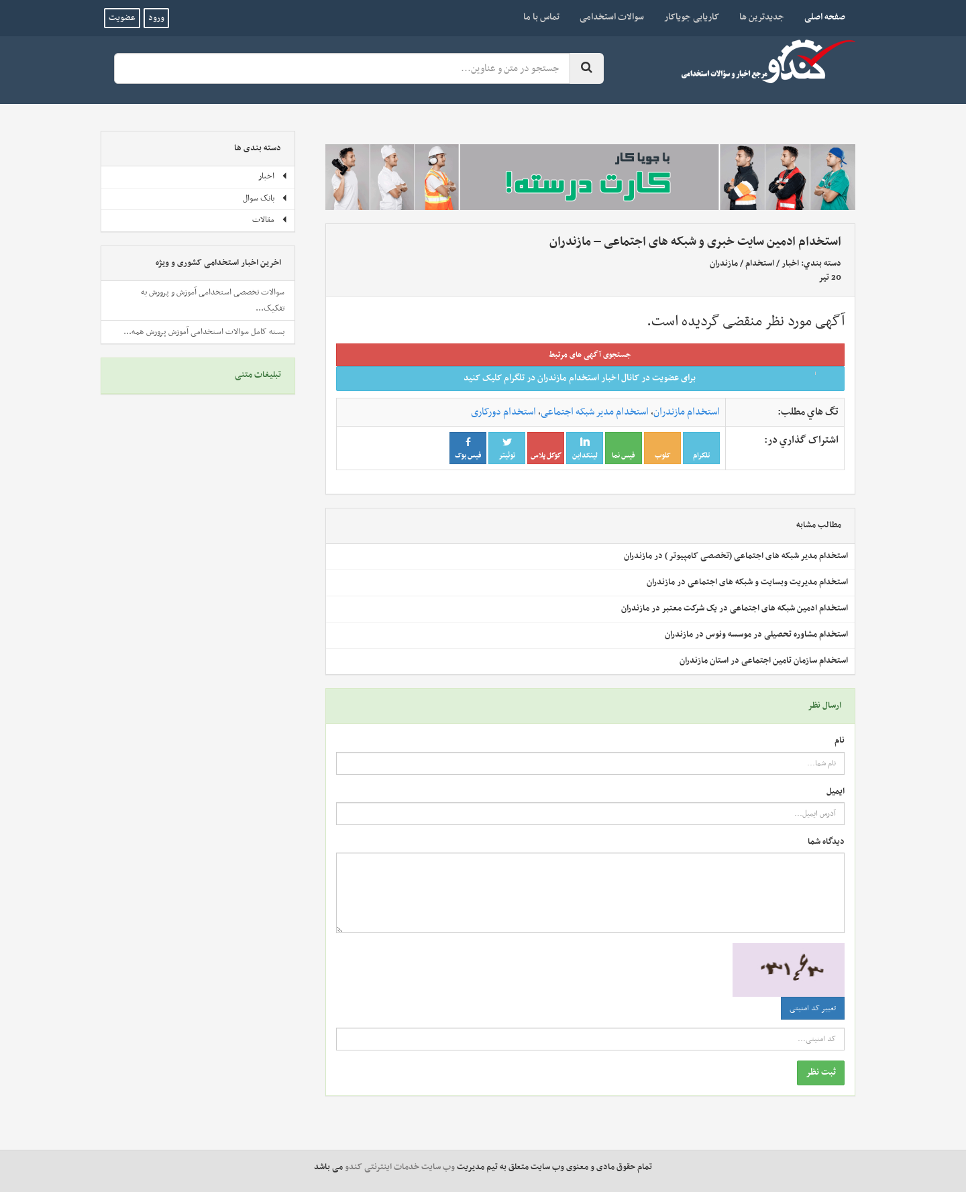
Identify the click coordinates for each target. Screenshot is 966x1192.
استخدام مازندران (686, 412)
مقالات (270, 220)
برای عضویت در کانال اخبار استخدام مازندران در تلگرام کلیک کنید (650, 378)
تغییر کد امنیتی (813, 1008)
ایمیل (835, 792)
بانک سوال (265, 198)
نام (840, 741)
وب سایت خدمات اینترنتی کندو (400, 1167)
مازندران (724, 263)
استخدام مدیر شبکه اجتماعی (595, 412)
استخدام (759, 263)
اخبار (790, 263)
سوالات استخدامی (612, 17)
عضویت (122, 18)
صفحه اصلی (819, 17)
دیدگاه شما (826, 842)
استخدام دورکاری (503, 412)
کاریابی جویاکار (691, 17)
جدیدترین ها (761, 17)
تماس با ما (541, 17)
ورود (156, 18)
